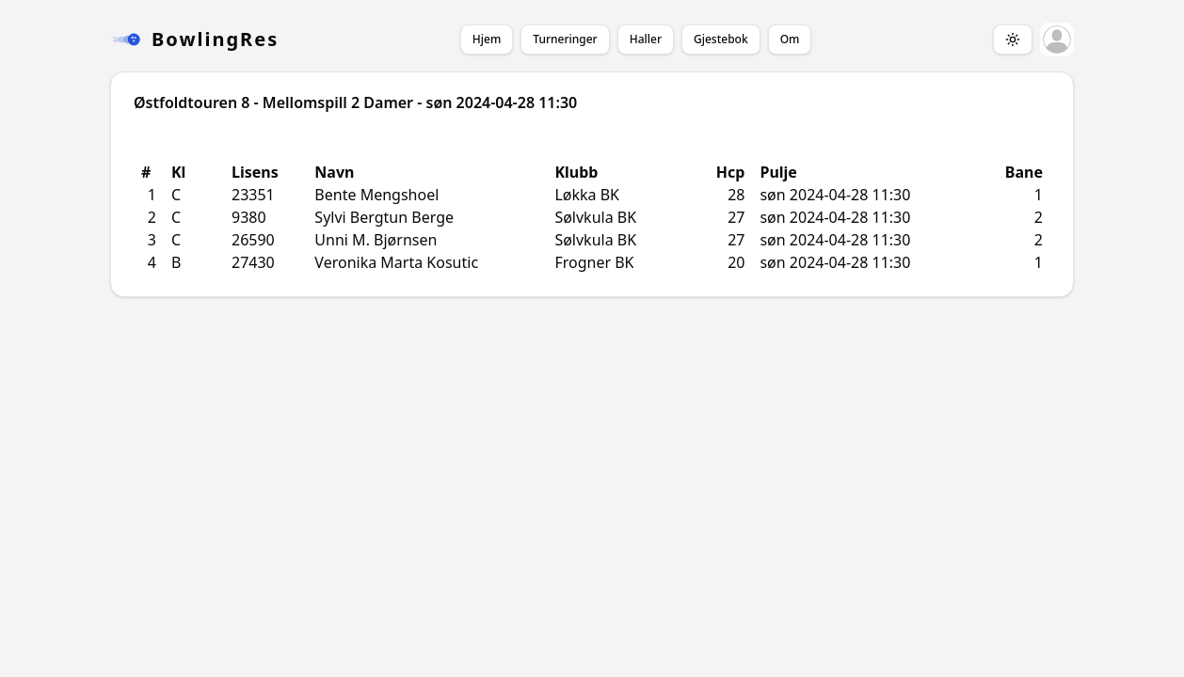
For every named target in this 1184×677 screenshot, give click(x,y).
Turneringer (565, 39)
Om (790, 39)
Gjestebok (721, 39)
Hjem (486, 39)
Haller (646, 39)
